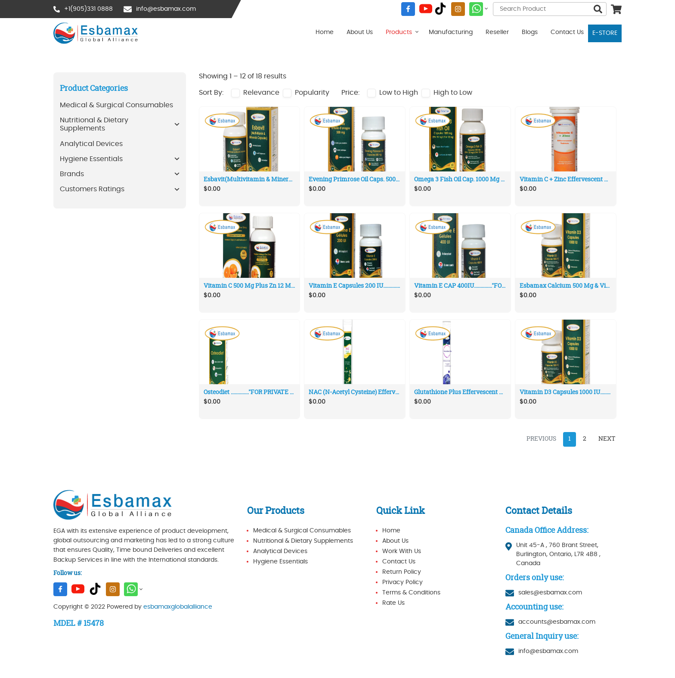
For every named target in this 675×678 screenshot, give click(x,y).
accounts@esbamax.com (556, 622)
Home (325, 32)
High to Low (452, 92)
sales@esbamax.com (550, 593)
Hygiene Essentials (280, 562)
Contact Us (567, 32)
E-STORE (604, 33)
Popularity (312, 92)
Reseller (497, 32)
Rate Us (393, 603)
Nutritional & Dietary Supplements (303, 541)
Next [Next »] (607, 439)
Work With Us (401, 551)
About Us (360, 32)
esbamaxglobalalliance (177, 607)
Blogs (530, 32)
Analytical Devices (280, 551)
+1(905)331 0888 (88, 9)
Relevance (261, 92)
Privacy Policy (402, 582)
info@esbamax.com (166, 9)
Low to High (398, 92)
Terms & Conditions (411, 593)
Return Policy (401, 572)
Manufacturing (451, 32)
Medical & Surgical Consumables (302, 531)
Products (399, 32)
